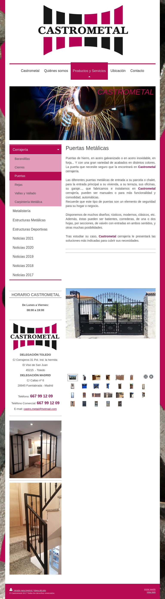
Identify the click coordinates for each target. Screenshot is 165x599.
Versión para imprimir (21, 590)
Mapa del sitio (40, 590)
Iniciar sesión (150, 589)
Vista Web (151, 592)
